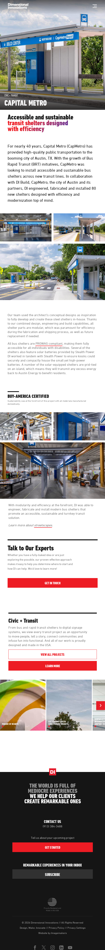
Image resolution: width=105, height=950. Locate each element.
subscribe (52, 874)
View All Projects (52, 655)
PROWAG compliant (49, 343)
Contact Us (52, 821)
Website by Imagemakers (52, 933)
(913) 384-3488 (52, 826)
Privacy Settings (76, 927)
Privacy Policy (56, 927)
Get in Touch (52, 583)
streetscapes (43, 525)
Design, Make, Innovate (33, 927)
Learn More (70, 666)
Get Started (52, 847)
